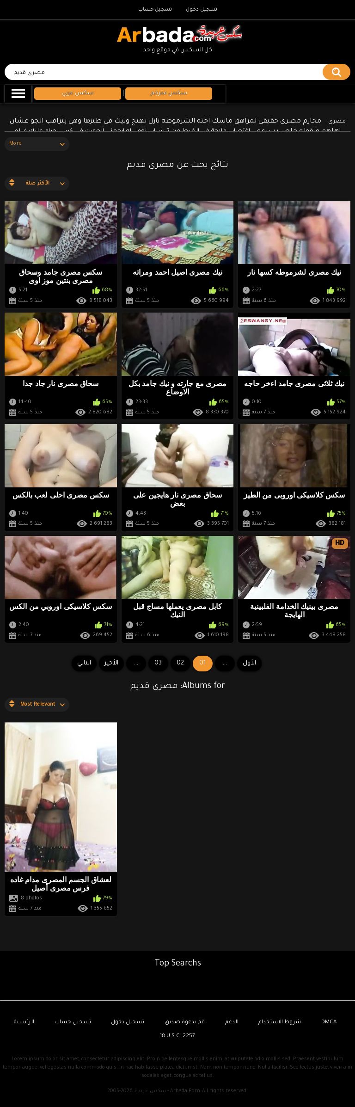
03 (158, 663)
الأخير (111, 663)
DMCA (329, 1023)
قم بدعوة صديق (185, 1023)
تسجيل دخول (201, 9)
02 (180, 663)
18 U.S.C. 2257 (177, 1036)
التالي (84, 663)
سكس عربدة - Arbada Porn (167, 1091)
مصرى (337, 122)
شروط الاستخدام (279, 1023)
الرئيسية (24, 1023)
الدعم (232, 1023)
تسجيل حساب (155, 9)
